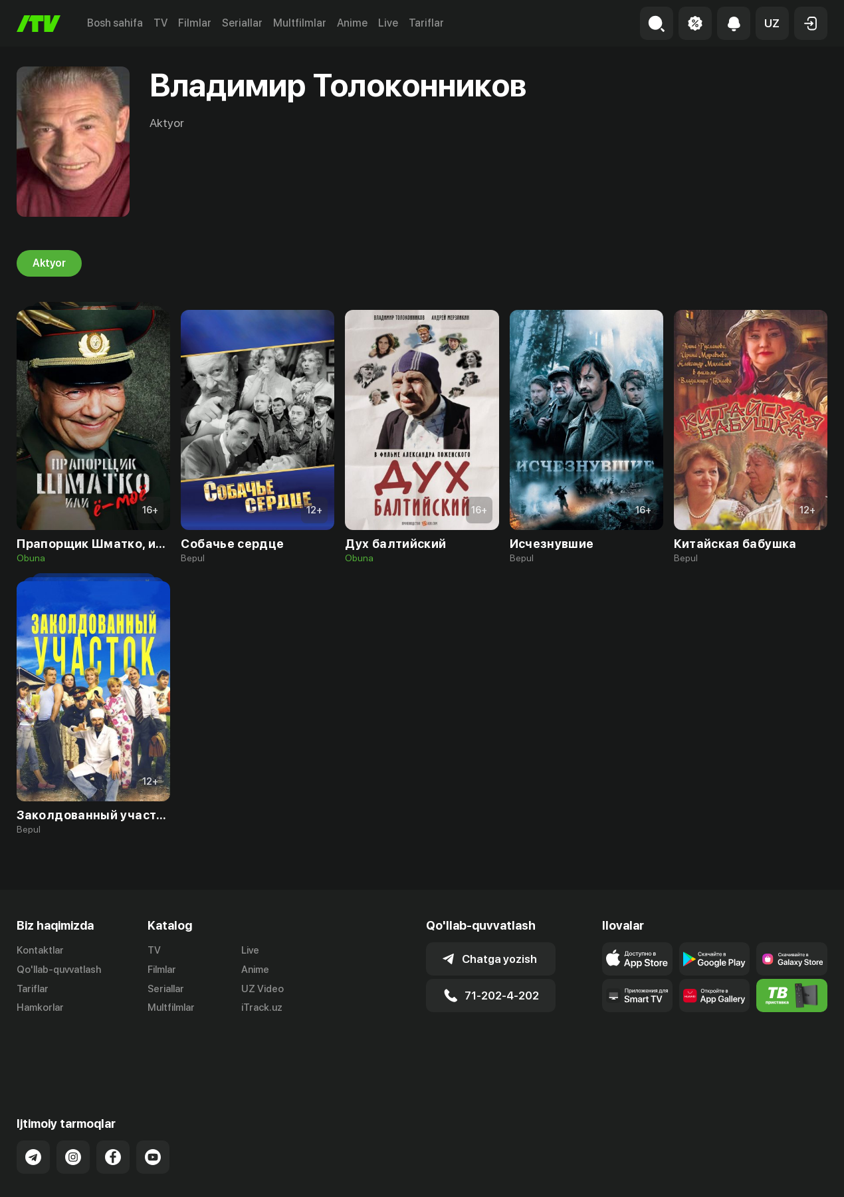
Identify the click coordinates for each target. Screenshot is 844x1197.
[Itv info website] (791, 995)
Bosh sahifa (115, 23)
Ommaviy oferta (699, 1172)
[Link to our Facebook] (113, 1104)
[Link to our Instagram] (73, 1104)
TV (160, 23)
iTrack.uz (261, 1008)
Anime (352, 23)
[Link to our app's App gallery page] (714, 995)
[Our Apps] (637, 995)
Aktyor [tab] (49, 263)
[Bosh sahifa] (38, 24)
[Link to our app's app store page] (637, 959)
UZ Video (262, 989)
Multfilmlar (299, 23)
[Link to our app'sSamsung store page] (791, 959)
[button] (772, 23)
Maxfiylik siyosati (789, 1172)
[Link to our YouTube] (152, 1104)
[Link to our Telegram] (33, 1104)
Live (388, 23)
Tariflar (426, 23)
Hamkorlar (40, 1008)
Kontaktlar (40, 950)
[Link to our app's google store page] (714, 959)
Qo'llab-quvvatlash (59, 970)
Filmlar (194, 23)
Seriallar (242, 23)
